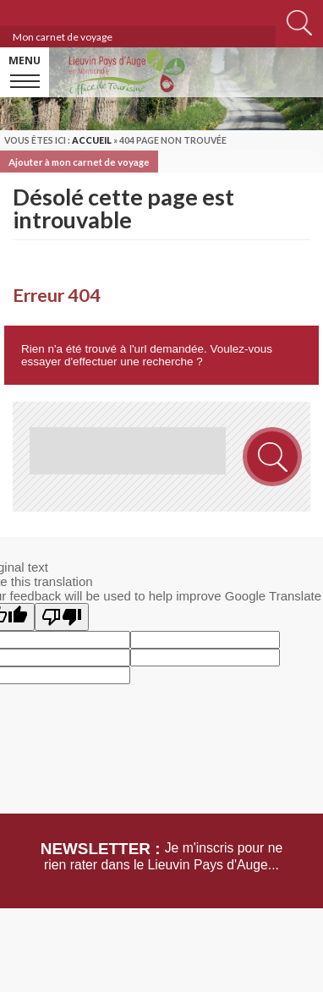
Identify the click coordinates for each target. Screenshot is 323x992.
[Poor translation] (62, 617)
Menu (24, 60)
